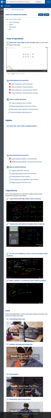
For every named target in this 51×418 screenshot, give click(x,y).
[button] (2, 6)
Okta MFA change (25, 414)
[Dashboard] (2, 9)
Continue (25, 416)
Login (48, 2)
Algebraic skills (15, 170)
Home (6, 9)
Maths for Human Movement (18, 9)
